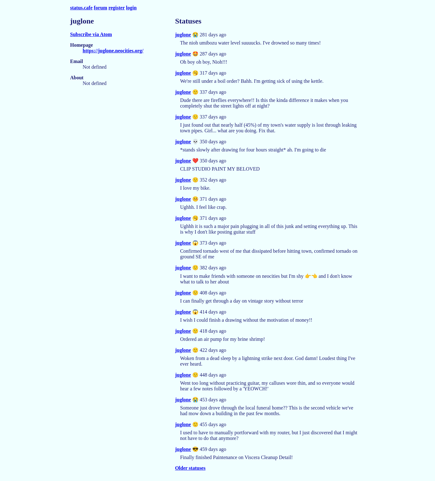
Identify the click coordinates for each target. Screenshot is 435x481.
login (131, 7)
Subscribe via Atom (91, 34)
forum (100, 7)
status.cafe (81, 7)
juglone (183, 34)
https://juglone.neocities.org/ (113, 50)
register (117, 7)
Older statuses (190, 468)
